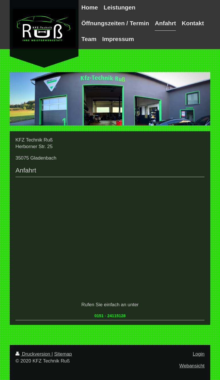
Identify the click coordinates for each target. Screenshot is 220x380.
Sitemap (63, 354)
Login (199, 354)
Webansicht (192, 366)
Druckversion (33, 354)
